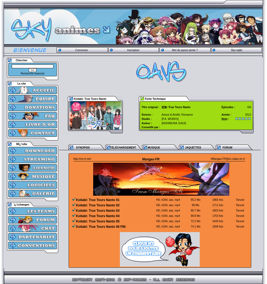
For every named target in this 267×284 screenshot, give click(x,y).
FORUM (227, 147)
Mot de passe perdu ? (185, 50)
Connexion (81, 50)
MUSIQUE (154, 147)
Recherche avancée (33, 73)
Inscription (133, 50)
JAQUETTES (193, 147)
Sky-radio (236, 50)
